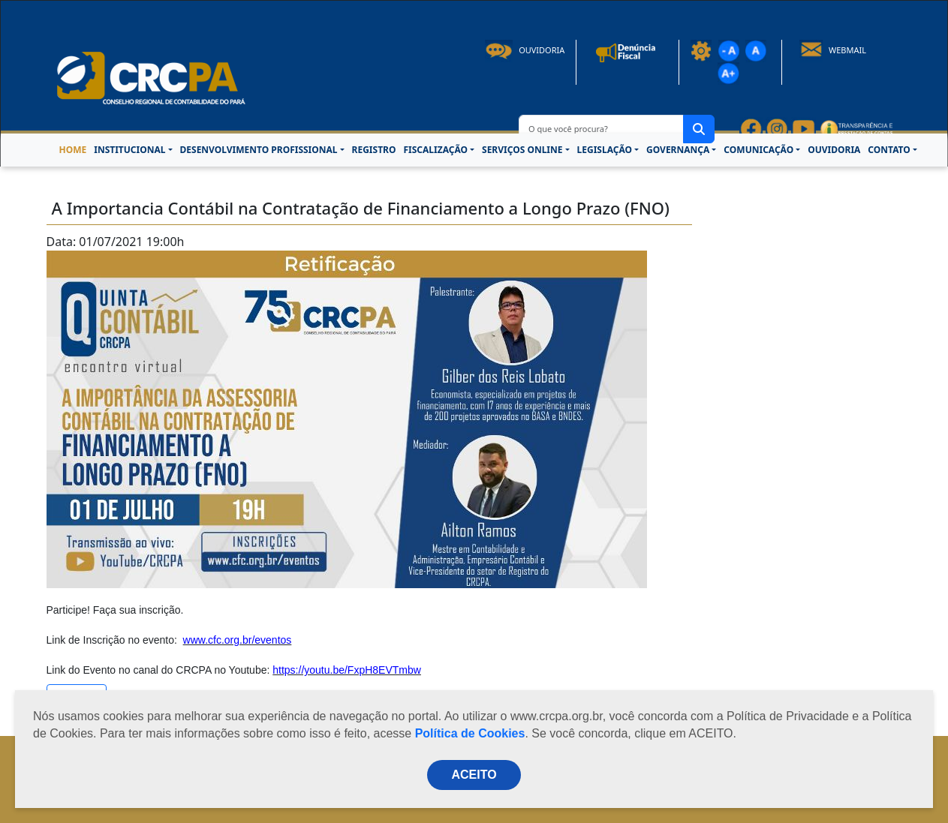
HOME (73, 149)
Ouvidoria (524, 50)
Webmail (832, 50)
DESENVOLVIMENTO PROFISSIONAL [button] (259, 149)
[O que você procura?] (601, 129)
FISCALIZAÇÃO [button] (435, 149)
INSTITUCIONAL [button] (129, 149)
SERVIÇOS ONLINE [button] (522, 149)
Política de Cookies (470, 733)
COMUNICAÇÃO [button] (758, 149)
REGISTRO (374, 149)
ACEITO (473, 774)
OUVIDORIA (834, 149)
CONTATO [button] (889, 149)
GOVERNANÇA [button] (677, 149)
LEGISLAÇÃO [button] (604, 149)
